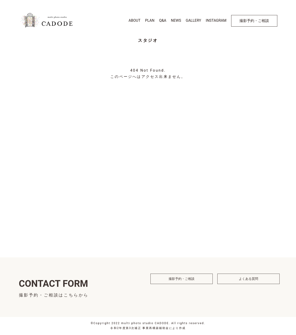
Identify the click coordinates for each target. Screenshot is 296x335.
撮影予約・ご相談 (254, 20)
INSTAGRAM (216, 20)
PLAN (150, 20)
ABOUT (134, 20)
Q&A (162, 20)
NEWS (176, 20)
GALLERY (193, 20)
